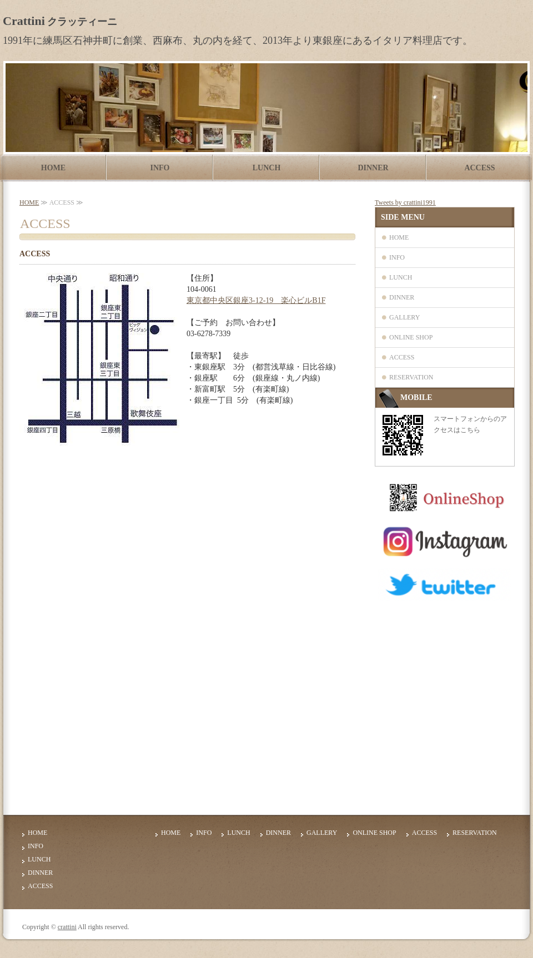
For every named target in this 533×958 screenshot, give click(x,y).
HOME (53, 168)
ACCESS (479, 168)
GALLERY (404, 317)
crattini (67, 927)
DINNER (373, 168)
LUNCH (267, 168)
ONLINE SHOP (411, 337)
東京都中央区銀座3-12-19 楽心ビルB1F (256, 300)
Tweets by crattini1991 (405, 202)
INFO (160, 168)
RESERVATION (411, 377)
